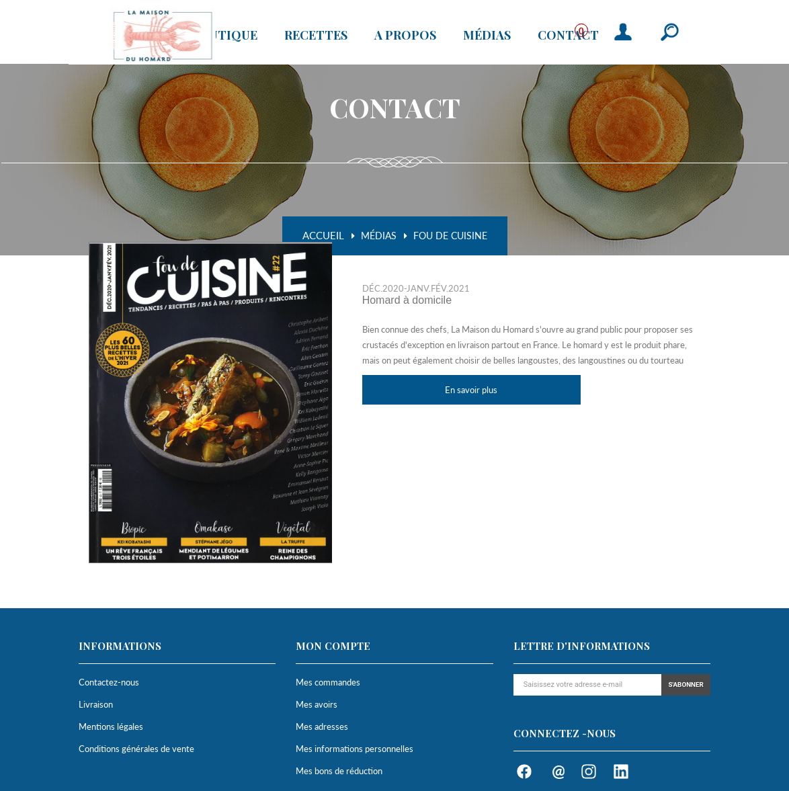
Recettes (315, 37)
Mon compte (333, 646)
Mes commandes (328, 682)
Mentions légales (111, 726)
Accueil (323, 236)
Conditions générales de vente (136, 748)
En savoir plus (471, 389)
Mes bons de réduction (339, 770)
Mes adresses (322, 726)
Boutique (224, 37)
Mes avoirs (316, 704)
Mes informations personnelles (354, 748)
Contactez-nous (109, 682)
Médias (487, 37)
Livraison (96, 704)
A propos (405, 37)
